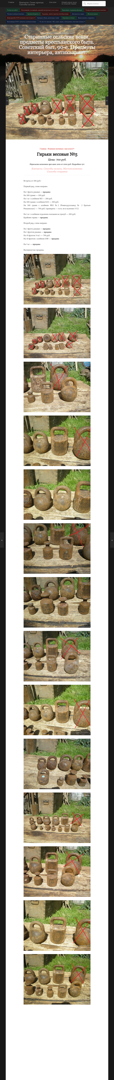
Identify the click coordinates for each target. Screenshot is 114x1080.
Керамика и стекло (69, 18)
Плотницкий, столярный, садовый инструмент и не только (40, 10)
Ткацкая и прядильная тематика (96, 10)
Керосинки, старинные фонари (72, 10)
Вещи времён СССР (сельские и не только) (20, 18)
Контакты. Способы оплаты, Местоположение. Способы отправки (57, 170)
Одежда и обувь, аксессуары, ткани (48, 18)
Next (106, 100)
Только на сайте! (12, 10)
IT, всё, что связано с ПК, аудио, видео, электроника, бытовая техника (62, 21)
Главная (11, 2)
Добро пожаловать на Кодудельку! (57, 33)
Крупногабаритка (33, 14)
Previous (7, 100)
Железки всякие (93, 14)
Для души (52, 2)
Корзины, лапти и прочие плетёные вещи (55, 14)
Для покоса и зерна (78, 14)
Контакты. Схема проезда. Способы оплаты (31, 3)
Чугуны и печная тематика (15, 14)
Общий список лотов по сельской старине (69, 3)
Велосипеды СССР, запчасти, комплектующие (21, 21)
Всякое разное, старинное (86, 18)
